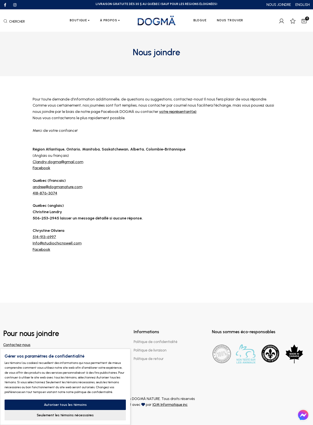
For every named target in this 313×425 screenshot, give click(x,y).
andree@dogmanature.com (57, 206)
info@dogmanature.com (23, 350)
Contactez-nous (16, 345)
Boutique (78, 20)
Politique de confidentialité (155, 342)
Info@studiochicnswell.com (57, 263)
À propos (108, 20)
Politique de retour (149, 358)
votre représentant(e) (177, 131)
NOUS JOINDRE (278, 4)
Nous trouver (230, 20)
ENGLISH (302, 4)
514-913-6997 (44, 257)
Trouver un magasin (22, 372)
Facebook (41, 188)
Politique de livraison (150, 350)
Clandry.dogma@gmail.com (58, 181)
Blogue (199, 20)
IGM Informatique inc (170, 404)
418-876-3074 (45, 213)
